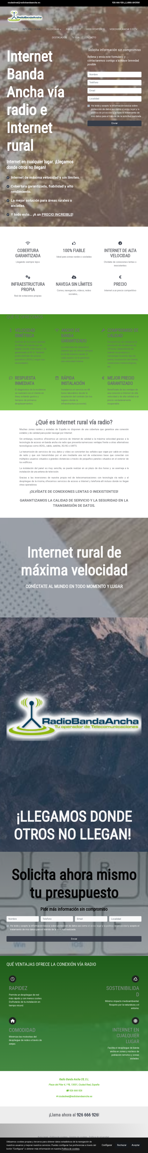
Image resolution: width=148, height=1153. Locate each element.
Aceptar (136, 1145)
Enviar (114, 123)
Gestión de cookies (78, 1137)
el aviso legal (129, 109)
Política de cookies (58, 1137)
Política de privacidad (99, 1137)
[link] (25, 15)
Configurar (107, 1145)
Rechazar (121, 1145)
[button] (53, 29)
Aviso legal (43, 1137)
